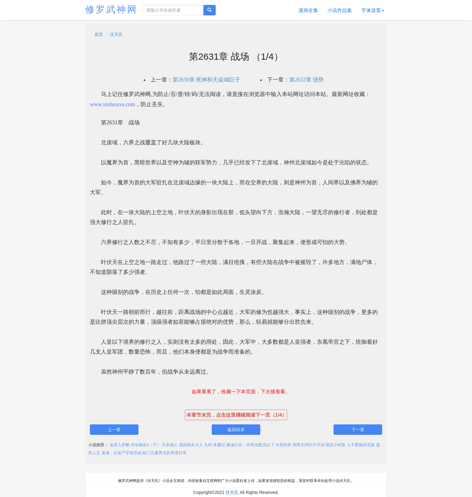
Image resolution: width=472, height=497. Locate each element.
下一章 (357, 429)
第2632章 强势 (306, 80)
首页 (98, 34)
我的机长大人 (191, 445)
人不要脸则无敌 (361, 445)
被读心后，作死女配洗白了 (250, 445)
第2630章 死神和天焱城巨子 (207, 80)
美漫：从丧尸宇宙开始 (122, 453)
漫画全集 (308, 10)
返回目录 (236, 429)
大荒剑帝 (283, 445)
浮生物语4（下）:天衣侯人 (154, 445)
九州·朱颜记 (214, 445)
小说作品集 (339, 10)
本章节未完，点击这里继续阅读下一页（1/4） (236, 415)
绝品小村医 (336, 445)
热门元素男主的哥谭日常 (164, 453)
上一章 (114, 429)
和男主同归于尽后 (309, 445)
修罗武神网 (111, 9)
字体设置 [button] (372, 10)
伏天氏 (116, 34)
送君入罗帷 (120, 445)
